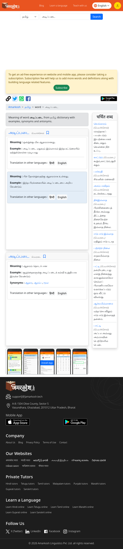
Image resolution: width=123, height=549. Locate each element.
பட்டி (97, 266)
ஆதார (28, 282)
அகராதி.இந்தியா (59, 460)
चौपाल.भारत (43, 466)
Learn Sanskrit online (41, 512)
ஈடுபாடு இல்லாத (103, 234)
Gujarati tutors (13, 489)
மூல (46, 282)
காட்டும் (98, 157)
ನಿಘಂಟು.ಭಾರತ (99, 460)
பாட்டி (97, 325)
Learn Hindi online (15, 507)
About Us (10, 442)
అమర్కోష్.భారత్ (40, 460)
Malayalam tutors (61, 483)
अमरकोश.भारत (12, 460)
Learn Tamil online (60, 507)
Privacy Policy (33, 442)
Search (97, 16)
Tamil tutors (44, 483)
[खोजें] (65, 17)
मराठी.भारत (25, 460)
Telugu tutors (27, 483)
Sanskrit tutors (31, 489)
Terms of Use (49, 442)
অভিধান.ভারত (28, 466)
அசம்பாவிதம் (102, 186)
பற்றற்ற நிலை (102, 248)
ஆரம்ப (38, 282)
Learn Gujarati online (16, 512)
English (62, 163)
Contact (63, 442)
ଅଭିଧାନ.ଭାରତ (12, 466)
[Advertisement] (61, 44)
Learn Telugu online (38, 507)
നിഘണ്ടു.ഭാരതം (80, 460)
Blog (41, 5)
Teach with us (80, 5)
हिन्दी (51, 163)
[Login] (117, 5)
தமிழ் (28, 107)
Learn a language (58, 5)
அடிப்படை (18, 132)
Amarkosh (14, 107)
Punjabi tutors (81, 483)
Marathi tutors (98, 483)
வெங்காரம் (100, 123)
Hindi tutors (12, 483)
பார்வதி (98, 171)
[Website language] (101, 5)
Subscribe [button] (61, 88)
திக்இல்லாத (100, 200)
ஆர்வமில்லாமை (103, 303)
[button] (12, 361)
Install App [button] (47, 362)
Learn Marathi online (83, 507)
